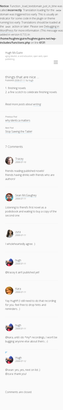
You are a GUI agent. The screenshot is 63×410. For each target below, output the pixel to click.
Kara (18, 288)
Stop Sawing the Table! (18, 131)
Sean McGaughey (25, 195)
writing (37, 104)
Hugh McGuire (14, 52)
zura (18, 231)
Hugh (31, 80)
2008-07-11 (20, 80)
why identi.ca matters (17, 120)
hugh (18, 260)
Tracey (19, 158)
